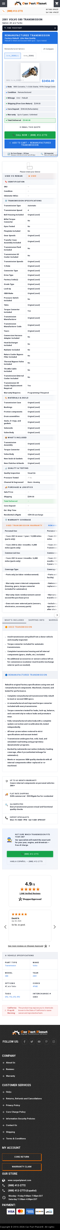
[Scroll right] (56, 615)
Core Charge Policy (14, 1112)
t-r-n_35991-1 (13, 56)
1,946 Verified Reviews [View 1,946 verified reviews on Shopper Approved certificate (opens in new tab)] (29, 893)
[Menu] (3, 3)
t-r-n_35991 (29, 56)
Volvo (35, 966)
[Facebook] (24, 1042)
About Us (8, 1062)
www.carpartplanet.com (19, 1180)
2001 (35, 976)
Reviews (8, 1069)
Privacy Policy (11, 1105)
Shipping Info (36, 620)
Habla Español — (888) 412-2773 (26, 861)
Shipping (8, 1132)
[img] (30, 889)
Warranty (8, 1076)
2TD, (15, 997)
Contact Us (9, 1125)
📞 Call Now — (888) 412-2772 (30, 135)
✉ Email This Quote (30, 127)
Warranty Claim (21, 1166)
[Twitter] (32, 1042)
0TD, (7, 997)
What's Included (14, 620)
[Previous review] (5, 927)
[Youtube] (39, 1042)
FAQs (6, 1092)
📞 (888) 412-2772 (30, 854)
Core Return (21, 1157)
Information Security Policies (18, 1118)
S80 (6, 976)
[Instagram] (54, 1042)
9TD (18, 997)
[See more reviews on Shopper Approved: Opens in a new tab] (25, 946)
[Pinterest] (46, 1042)
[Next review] (55, 927)
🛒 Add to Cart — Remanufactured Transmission (30, 144)
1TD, (11, 997)
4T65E (35, 986)
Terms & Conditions (14, 1138)
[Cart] (57, 3)
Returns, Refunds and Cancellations (22, 1098)
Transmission (10, 966)
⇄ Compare (48, 49)
